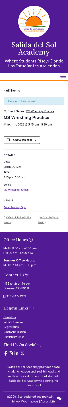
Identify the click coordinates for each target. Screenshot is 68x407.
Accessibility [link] (48, 401)
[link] (34, 37)
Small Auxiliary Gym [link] (15, 207)
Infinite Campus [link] (13, 322)
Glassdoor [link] (9, 317)
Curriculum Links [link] (13, 336)
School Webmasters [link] (24, 401)
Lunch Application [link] (14, 331)
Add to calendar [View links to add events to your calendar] (22, 139)
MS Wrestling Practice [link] (16, 189)
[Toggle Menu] (63, 76)
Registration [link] (11, 326)
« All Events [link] (12, 90)
